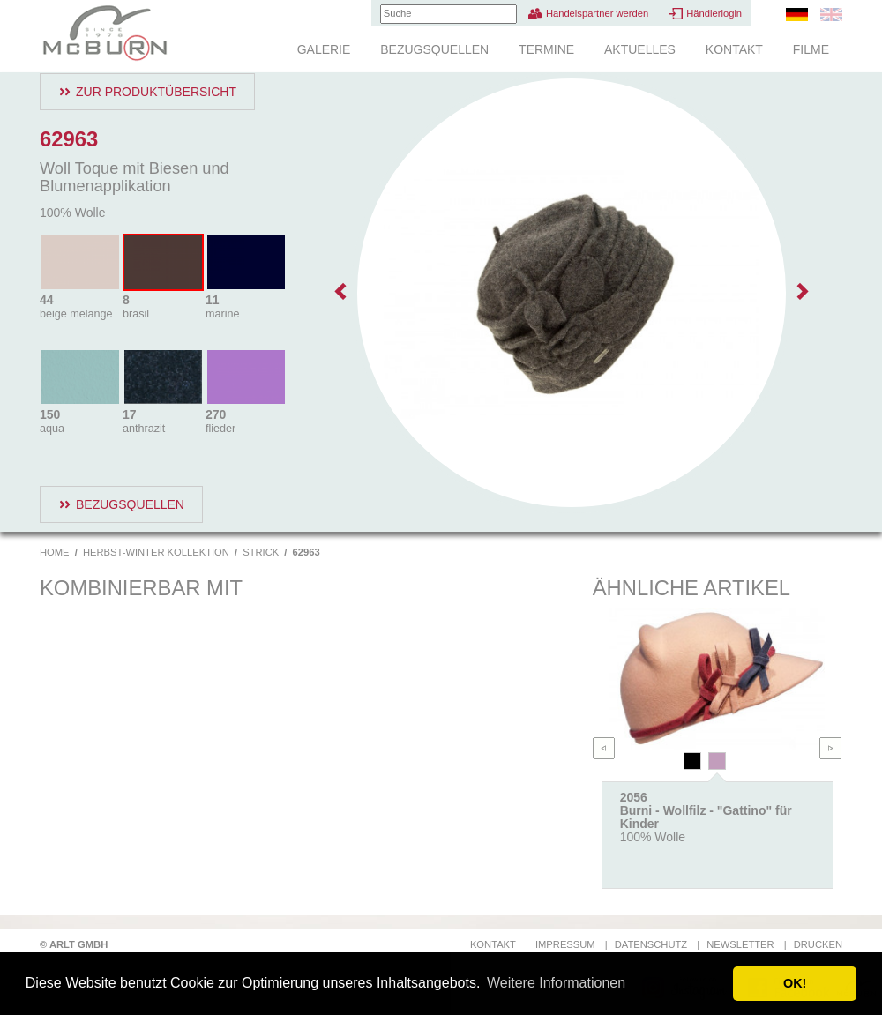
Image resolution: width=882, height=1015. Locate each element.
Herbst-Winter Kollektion (156, 552)
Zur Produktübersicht (156, 92)
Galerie (324, 49)
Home (55, 552)
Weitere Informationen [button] (556, 982)
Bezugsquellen (434, 49)
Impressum (565, 944)
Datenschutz (651, 944)
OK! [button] (794, 983)
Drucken (818, 944)
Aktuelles (640, 49)
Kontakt (734, 49)
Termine (546, 49)
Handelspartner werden (597, 13)
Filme (811, 49)
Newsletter (740, 944)
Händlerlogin (714, 13)
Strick (261, 552)
